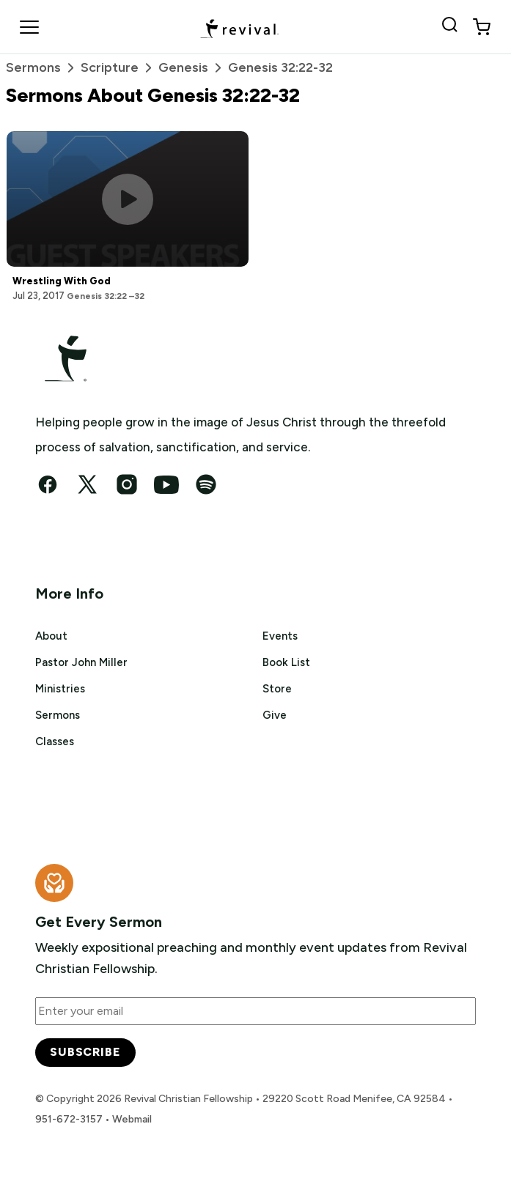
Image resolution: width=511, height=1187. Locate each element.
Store (277, 688)
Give (274, 715)
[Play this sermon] (127, 199)
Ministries (60, 688)
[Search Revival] (452, 27)
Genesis (193, 68)
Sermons (43, 68)
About (51, 636)
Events (280, 636)
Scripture (119, 68)
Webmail (132, 1119)
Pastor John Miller (81, 662)
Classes (54, 741)
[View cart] (481, 27)
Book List (286, 662)
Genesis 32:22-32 (280, 67)
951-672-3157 (69, 1119)
